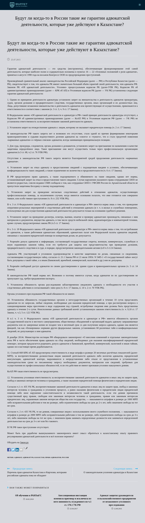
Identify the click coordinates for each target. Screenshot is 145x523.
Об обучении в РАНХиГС (28, 495)
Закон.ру (24, 442)
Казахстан (39, 457)
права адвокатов (53, 457)
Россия (65, 457)
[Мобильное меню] (140, 5)
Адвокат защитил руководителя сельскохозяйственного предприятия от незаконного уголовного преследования (116, 500)
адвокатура (28, 457)
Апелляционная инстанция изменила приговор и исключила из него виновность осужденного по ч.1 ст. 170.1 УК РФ (72, 500)
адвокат (18, 457)
